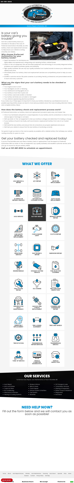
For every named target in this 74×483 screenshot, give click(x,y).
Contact (32, 448)
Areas (69, 446)
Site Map (47, 448)
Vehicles (27, 446)
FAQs (65, 446)
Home (4, 446)
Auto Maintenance (36, 446)
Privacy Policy (40, 448)
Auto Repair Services (18, 446)
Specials (60, 446)
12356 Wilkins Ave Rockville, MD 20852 (9, 457)
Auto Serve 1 (53, 446)
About (9, 446)
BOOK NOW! (6, 480)
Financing (45, 446)
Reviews (26, 448)
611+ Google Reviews (31, 476)
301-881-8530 (6, 2)
